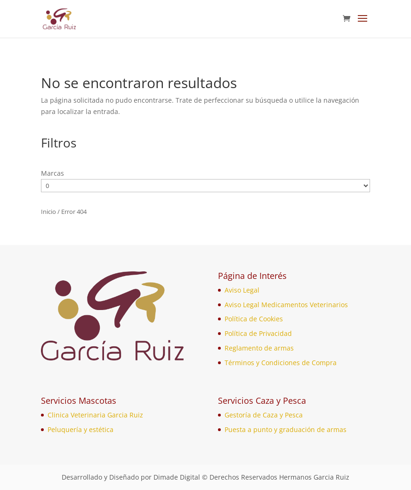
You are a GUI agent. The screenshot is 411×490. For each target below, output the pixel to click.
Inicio (48, 211)
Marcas (52, 173)
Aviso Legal (242, 290)
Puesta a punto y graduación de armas (286, 429)
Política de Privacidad (258, 333)
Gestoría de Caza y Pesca (264, 414)
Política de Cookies (254, 318)
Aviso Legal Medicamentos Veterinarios (286, 304)
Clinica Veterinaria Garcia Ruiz (95, 414)
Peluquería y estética (80, 429)
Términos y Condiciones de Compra (281, 362)
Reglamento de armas (259, 347)
